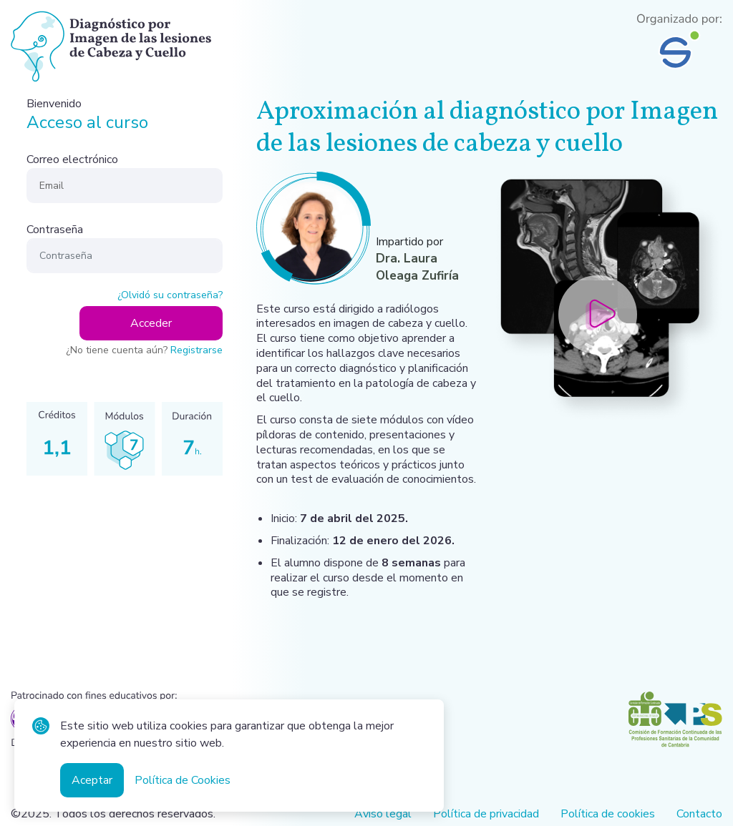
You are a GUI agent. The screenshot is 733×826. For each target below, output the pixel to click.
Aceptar (92, 780)
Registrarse (196, 350)
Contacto (699, 814)
